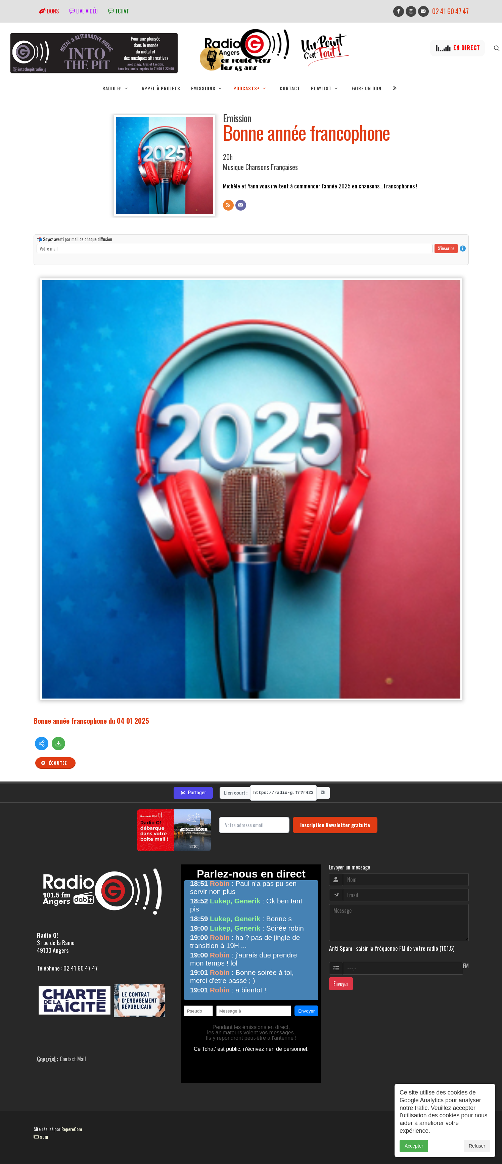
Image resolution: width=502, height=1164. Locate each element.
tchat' (118, 11)
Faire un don (366, 88)
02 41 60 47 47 (450, 11)
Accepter (414, 1146)
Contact (290, 88)
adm (41, 1136)
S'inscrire (446, 248)
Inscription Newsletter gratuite (335, 825)
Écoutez (54, 763)
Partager (193, 793)
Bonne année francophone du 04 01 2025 (91, 721)
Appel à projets (161, 88)
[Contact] (240, 205)
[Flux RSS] (228, 205)
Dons (49, 11)
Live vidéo (84, 11)
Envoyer (341, 984)
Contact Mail (73, 1059)
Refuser (477, 1146)
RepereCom (71, 1129)
